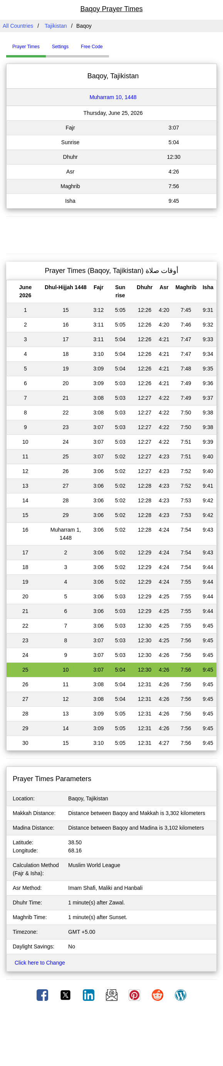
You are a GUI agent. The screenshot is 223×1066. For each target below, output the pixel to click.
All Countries (18, 26)
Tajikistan (56, 26)
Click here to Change (40, 963)
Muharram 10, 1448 (112, 97)
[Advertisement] (111, 234)
